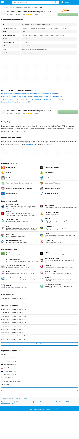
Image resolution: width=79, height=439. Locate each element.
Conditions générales (7, 402)
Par (11, 14)
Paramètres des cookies (8, 403)
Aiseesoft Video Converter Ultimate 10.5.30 (13, 309)
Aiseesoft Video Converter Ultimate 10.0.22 (13, 319)
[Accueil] (2, 7)
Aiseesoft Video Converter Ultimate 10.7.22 (13, 298)
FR (75, 2)
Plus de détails (39, 344)
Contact (11, 398)
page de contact (31, 144)
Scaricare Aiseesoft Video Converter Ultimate (14, 93)
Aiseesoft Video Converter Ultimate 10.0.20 (13, 322)
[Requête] (35, 2)
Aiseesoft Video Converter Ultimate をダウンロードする (44, 99)
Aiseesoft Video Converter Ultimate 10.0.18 (13, 326)
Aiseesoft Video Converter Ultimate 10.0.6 (13, 332)
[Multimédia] (12, 7)
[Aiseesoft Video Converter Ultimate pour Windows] (26, 7)
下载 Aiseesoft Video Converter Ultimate (12, 99)
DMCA (68, 402)
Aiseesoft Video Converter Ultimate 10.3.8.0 (13, 312)
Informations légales (57, 402)
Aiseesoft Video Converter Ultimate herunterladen (15, 96)
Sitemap (26, 398)
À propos (3, 398)
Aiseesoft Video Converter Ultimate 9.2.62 (13, 339)
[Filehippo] (5, 2)
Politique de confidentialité (42, 402)
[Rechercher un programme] (55, 2)
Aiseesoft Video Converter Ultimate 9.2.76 (13, 336)
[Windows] (6, 7)
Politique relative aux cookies (24, 402)
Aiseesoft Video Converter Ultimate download (47, 96)
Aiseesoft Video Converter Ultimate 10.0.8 (13, 329)
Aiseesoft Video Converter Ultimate (28, 12)
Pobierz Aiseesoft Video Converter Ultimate (42, 93)
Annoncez (18, 398)
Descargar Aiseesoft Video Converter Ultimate (14, 102)
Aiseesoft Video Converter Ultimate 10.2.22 (13, 316)
